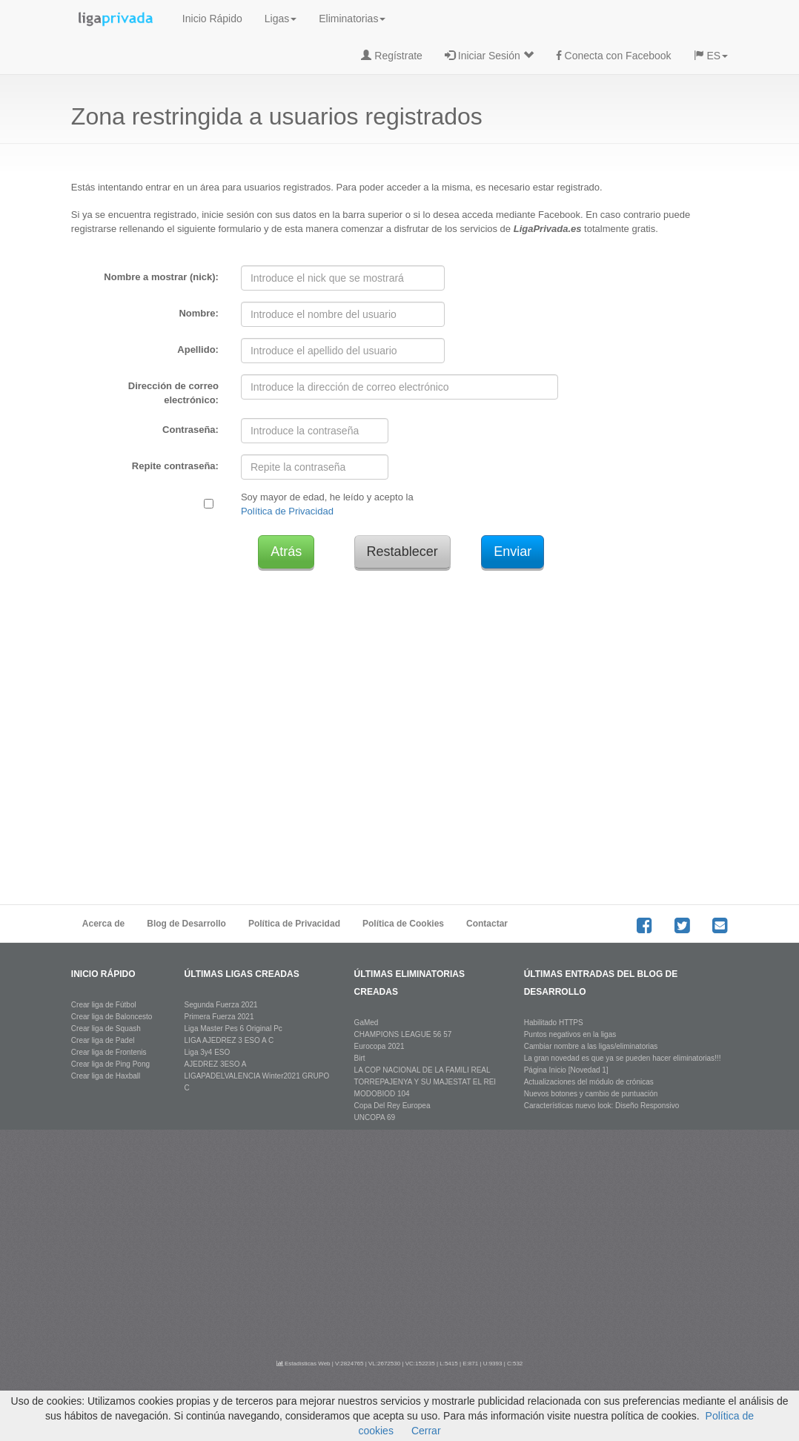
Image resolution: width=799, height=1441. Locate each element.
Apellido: (198, 349)
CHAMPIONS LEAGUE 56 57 (403, 1034)
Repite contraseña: (175, 465)
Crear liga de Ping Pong (110, 1064)
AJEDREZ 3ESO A (216, 1064)
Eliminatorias (352, 18)
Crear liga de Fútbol (103, 1005)
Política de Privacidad (287, 511)
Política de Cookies (403, 923)
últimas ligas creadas (242, 974)
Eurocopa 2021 (379, 1046)
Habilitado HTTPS (553, 1022)
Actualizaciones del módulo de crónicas (589, 1082)
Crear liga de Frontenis (109, 1052)
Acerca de (103, 923)
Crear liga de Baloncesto (112, 1017)
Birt (359, 1058)
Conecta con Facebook (614, 56)
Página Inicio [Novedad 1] (566, 1070)
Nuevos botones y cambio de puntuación (591, 1094)
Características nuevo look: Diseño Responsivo (602, 1106)
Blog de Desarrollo (186, 923)
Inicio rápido (103, 974)
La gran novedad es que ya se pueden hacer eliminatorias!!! (622, 1058)
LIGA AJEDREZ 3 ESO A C (229, 1040)
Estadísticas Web (303, 1363)
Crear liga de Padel (103, 1040)
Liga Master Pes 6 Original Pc (233, 1028)
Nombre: (198, 313)
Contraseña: (190, 429)
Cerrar (426, 1431)
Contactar (487, 923)
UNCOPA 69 (374, 1117)
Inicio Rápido (212, 18)
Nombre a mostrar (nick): (161, 276)
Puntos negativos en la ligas (570, 1034)
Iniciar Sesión (489, 56)
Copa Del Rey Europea (392, 1106)
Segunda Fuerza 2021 (221, 1005)
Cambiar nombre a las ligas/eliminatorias (591, 1046)
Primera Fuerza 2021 (219, 1017)
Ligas (280, 18)
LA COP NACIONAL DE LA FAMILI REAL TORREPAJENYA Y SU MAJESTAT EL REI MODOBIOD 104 (425, 1082)
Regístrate (391, 56)
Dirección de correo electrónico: (173, 392)
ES (711, 56)
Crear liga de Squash (106, 1028)
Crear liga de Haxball (105, 1076)
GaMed (366, 1022)
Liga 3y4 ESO (208, 1052)
